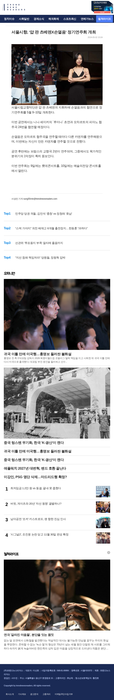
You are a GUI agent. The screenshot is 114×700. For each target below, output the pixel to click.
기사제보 (22, 694)
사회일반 (24, 18)
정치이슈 (9, 18)
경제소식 (39, 18)
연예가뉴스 (87, 18)
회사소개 (10, 694)
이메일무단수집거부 (64, 694)
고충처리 (47, 694)
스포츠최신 (69, 18)
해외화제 (53, 18)
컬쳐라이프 (104, 18)
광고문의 (34, 694)
